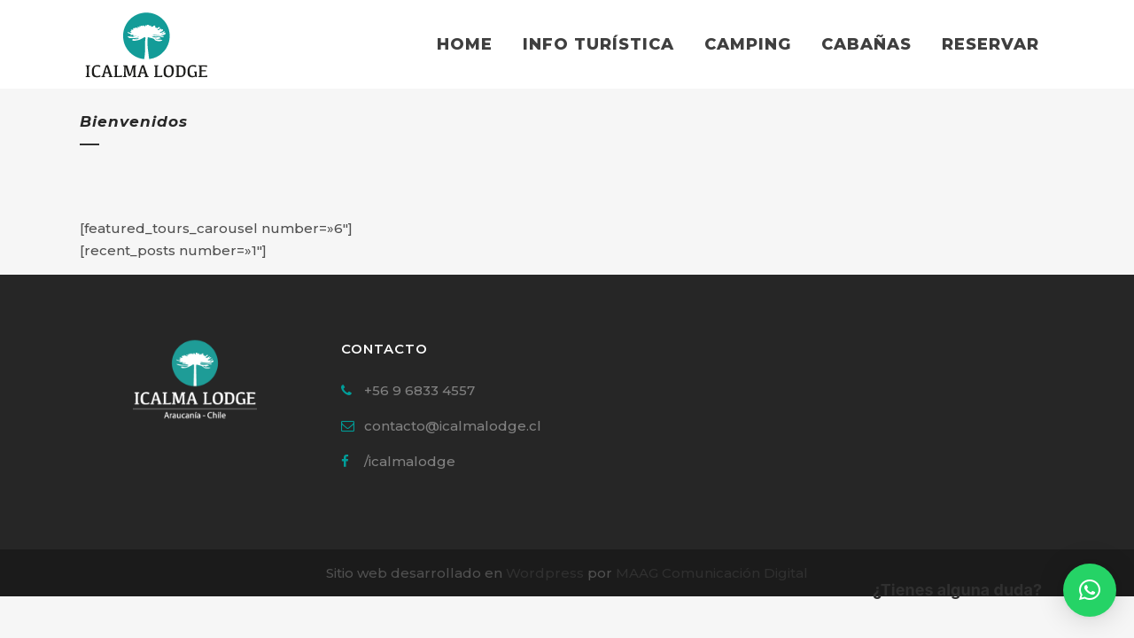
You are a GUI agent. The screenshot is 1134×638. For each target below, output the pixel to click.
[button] (1089, 590)
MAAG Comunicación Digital (712, 572)
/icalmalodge (409, 461)
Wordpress (545, 572)
